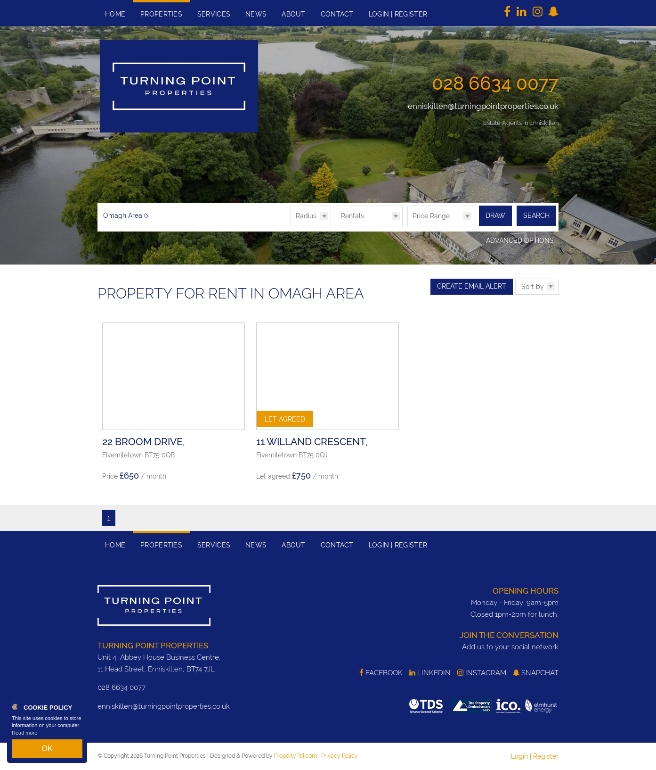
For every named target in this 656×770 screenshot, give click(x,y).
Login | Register (535, 756)
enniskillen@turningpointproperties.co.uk (483, 106)
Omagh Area (127, 215)
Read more (24, 739)
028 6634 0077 (495, 83)
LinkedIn (430, 672)
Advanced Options (520, 240)
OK (47, 751)
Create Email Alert (471, 285)
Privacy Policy (339, 755)
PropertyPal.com (295, 755)
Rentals (352, 216)
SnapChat (536, 672)
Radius (306, 216)
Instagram (481, 672)
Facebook (381, 672)
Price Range (431, 216)
